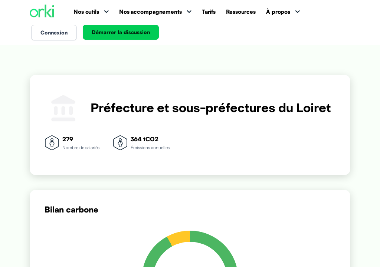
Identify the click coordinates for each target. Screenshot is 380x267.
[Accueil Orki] (42, 11)
